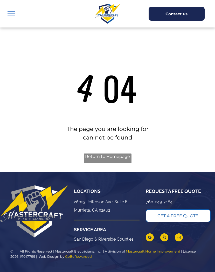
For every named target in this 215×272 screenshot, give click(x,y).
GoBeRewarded (78, 256)
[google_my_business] (150, 238)
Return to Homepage (107, 156)
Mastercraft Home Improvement (153, 251)
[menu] (11, 13)
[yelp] (164, 238)
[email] (179, 238)
